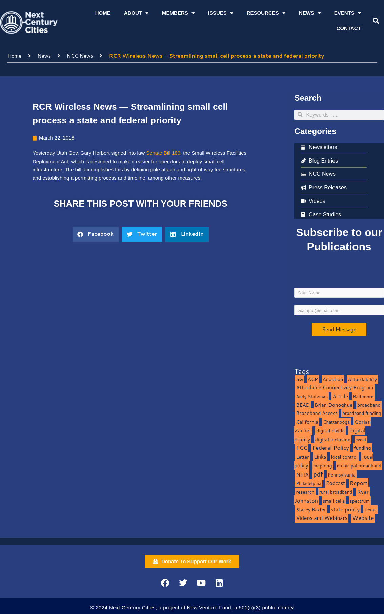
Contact (349, 28)
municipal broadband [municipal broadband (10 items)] (359, 465)
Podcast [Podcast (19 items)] (335, 483)
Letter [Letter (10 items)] (302, 456)
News (310, 13)
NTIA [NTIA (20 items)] (302, 474)
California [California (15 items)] (307, 421)
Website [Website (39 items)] (363, 518)
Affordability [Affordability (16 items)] (362, 379)
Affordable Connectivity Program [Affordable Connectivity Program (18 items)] (334, 387)
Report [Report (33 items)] (358, 483)
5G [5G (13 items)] (299, 379)
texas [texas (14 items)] (370, 509)
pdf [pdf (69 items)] (318, 474)
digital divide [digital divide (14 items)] (330, 430)
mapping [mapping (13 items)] (322, 465)
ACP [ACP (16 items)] (313, 379)
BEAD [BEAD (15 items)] (303, 404)
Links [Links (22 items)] (320, 456)
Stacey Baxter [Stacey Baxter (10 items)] (311, 509)
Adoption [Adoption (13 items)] (333, 379)
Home (102, 13)
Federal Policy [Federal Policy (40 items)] (330, 447)
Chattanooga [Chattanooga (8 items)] (336, 422)
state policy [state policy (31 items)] (345, 509)
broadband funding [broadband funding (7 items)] (361, 413)
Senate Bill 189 (163, 153)
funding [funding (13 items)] (362, 447)
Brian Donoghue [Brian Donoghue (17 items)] (333, 404)
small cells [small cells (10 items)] (334, 500)
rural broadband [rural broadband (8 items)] (335, 492)
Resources (266, 13)
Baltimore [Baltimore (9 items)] (363, 396)
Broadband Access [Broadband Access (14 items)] (317, 413)
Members (178, 13)
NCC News (80, 55)
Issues (220, 13)
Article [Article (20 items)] (340, 396)
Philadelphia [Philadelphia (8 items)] (308, 483)
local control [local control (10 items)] (344, 456)
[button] (375, 20)
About (136, 13)
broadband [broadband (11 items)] (369, 405)
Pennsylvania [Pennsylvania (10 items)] (342, 474)
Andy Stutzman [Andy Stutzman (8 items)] (312, 396)
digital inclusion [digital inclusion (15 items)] (333, 439)
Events (347, 13)
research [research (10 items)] (305, 492)
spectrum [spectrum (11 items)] (360, 500)
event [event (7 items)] (361, 440)
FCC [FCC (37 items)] (301, 447)
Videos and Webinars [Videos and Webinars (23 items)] (321, 518)
